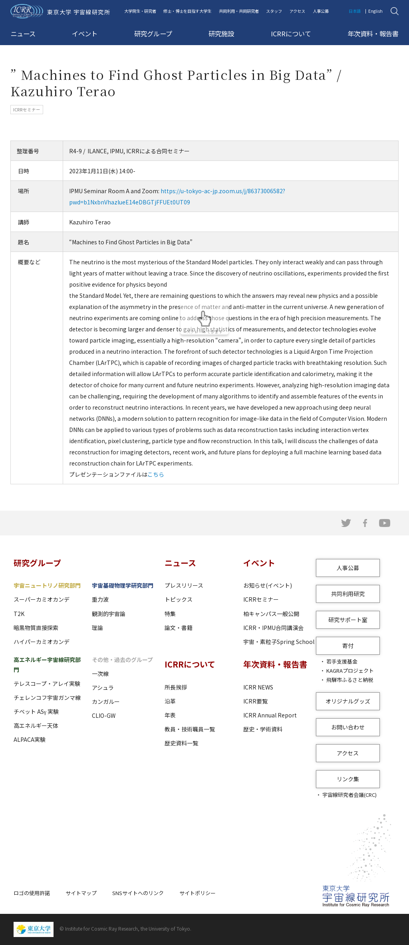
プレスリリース (184, 585)
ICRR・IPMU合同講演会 (273, 628)
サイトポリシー (197, 893)
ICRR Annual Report (270, 715)
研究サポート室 (347, 620)
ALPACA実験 (30, 739)
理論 (97, 628)
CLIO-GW (103, 715)
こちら (155, 474)
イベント (84, 33)
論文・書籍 (179, 628)
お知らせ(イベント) (267, 585)
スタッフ (274, 11)
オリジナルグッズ (348, 701)
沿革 (170, 701)
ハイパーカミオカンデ (41, 642)
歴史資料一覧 (181, 743)
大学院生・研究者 (140, 11)
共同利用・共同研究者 (239, 11)
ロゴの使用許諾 (32, 893)
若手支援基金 (341, 661)
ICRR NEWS (258, 687)
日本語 (355, 11)
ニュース (23, 33)
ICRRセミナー (261, 599)
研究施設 (221, 33)
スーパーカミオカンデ (41, 599)
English (375, 11)
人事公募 (321, 11)
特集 (170, 614)
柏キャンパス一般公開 (271, 614)
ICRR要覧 (255, 701)
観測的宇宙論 (108, 614)
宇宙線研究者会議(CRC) (349, 794)
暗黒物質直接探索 (36, 628)
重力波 (100, 599)
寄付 (347, 646)
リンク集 (348, 779)
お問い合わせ (348, 727)
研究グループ (153, 33)
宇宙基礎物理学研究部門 (122, 585)
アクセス (297, 11)
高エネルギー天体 (36, 725)
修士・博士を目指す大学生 (187, 11)
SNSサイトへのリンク (138, 893)
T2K (19, 614)
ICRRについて (291, 33)
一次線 (100, 674)
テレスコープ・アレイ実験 (47, 683)
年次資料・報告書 (373, 33)
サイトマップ (81, 893)
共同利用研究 (348, 594)
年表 (170, 715)
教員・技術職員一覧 (190, 729)
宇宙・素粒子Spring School (278, 642)
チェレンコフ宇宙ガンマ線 (47, 697)
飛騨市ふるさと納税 (349, 679)
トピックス (179, 599)
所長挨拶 (176, 687)
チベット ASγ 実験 (36, 711)
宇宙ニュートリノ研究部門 (47, 585)
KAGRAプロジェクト (350, 670)
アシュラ (103, 687)
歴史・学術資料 (262, 729)
